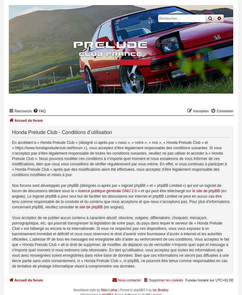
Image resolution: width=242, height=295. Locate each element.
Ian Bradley (161, 290)
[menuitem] (39, 111)
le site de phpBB (206, 191)
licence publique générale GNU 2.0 (107, 191)
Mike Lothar (109, 290)
